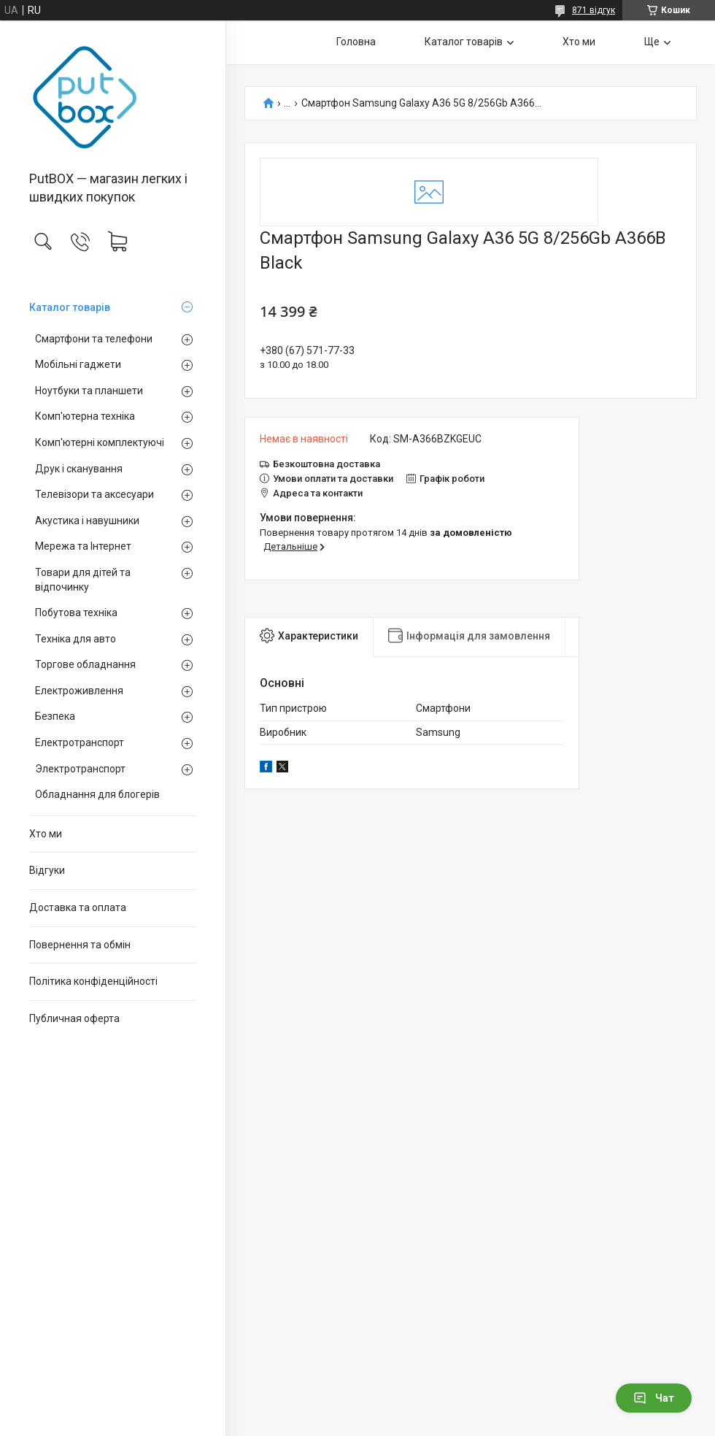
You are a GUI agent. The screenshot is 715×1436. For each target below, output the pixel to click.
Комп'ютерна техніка (85, 416)
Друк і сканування (79, 469)
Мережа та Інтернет (83, 546)
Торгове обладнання (85, 664)
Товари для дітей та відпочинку (83, 580)
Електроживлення (79, 690)
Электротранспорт (80, 769)
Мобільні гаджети (78, 364)
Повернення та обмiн (80, 945)
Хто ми (45, 834)
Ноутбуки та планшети (89, 390)
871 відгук (593, 10)
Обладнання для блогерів (97, 794)
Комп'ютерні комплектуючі (99, 442)
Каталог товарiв (69, 307)
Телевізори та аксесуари (94, 494)
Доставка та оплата (77, 907)
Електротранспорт (79, 742)
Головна (356, 41)
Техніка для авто (75, 639)
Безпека (55, 716)
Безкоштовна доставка (326, 463)
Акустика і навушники (87, 520)
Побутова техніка (76, 612)
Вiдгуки (47, 870)
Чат (653, 1398)
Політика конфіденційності (93, 981)
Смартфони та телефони (93, 339)
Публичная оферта (74, 1018)
